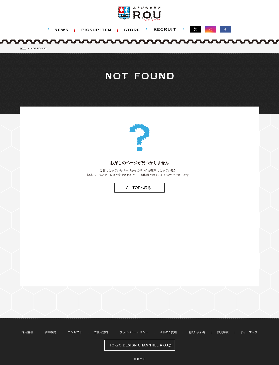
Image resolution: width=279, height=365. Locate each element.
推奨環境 (223, 323)
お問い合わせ (197, 323)
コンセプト (75, 323)
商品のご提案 (168, 323)
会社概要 (50, 323)
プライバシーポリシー (134, 323)
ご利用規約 (101, 323)
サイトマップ (248, 323)
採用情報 (27, 323)
